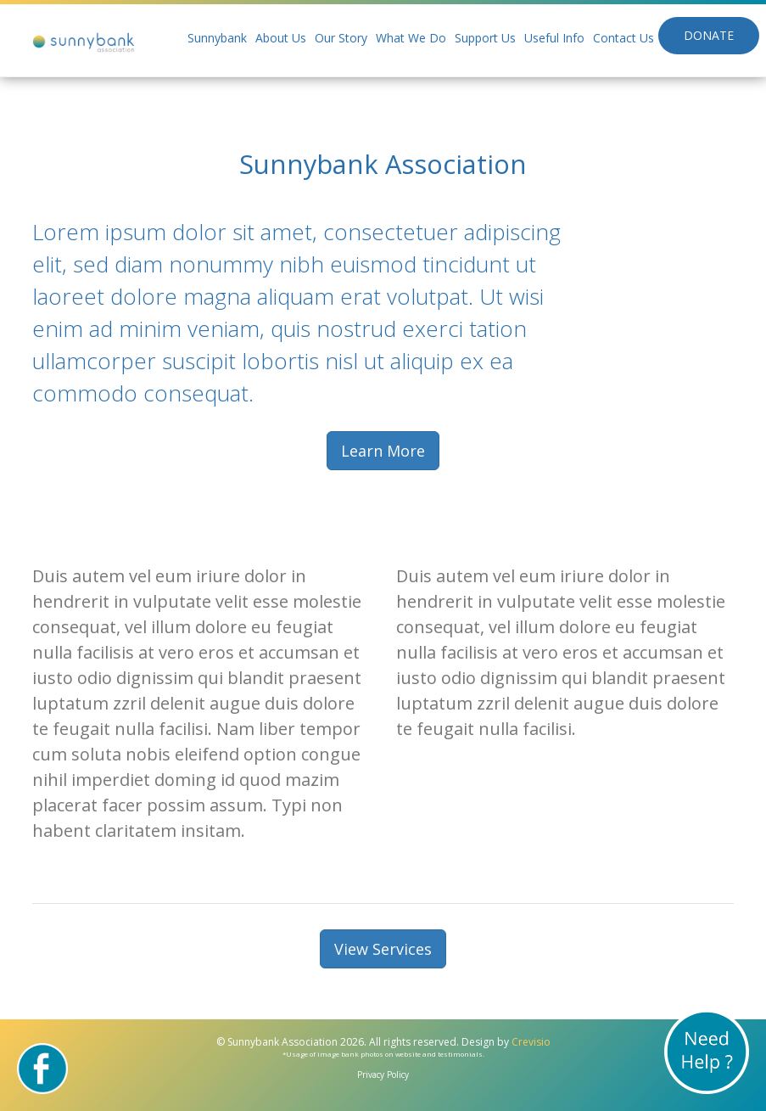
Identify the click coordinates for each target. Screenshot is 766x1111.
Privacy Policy (383, 1074)
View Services (383, 949)
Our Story (341, 38)
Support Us (485, 38)
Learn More (383, 450)
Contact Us (623, 38)
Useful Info (554, 38)
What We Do (411, 38)
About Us (280, 38)
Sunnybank (217, 38)
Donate (709, 35)
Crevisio (531, 1042)
